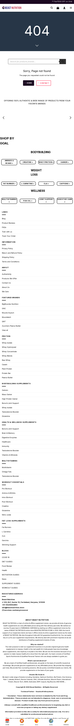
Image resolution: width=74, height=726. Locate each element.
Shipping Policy (8, 257)
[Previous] (3, 117)
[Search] (62, 61)
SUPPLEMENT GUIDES (11, 583)
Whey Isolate (7, 343)
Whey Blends (7, 356)
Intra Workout (7, 497)
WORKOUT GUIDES (10, 588)
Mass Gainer (7, 394)
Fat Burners (6, 527)
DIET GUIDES (7, 562)
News (4, 579)
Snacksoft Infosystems (44, 691)
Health (4, 570)
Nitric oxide (6, 515)
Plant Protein (7, 369)
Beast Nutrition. (36, 687)
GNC (4, 308)
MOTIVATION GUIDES (10, 575)
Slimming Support (9, 545)
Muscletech (6, 317)
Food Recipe (7, 566)
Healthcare (6, 442)
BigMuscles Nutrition (10, 304)
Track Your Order (9, 236)
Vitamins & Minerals (10, 455)
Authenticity (6, 274)
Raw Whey (6, 360)
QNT (4, 321)
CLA (3, 536)
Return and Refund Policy (12, 253)
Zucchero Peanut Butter (11, 326)
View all (5, 330)
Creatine (5, 506)
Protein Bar (6, 373)
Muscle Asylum (8, 313)
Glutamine (6, 416)
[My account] (64, 8)
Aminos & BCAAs (8, 493)
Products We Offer (9, 279)
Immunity (5, 446)
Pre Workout (7, 489)
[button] (52, 7)
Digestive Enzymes (9, 438)
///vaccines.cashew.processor (15, 610)
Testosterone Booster (10, 412)
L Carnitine (6, 532)
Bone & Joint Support (10, 403)
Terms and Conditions (10, 262)
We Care (5, 292)
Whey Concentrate (9, 352)
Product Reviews (8, 223)
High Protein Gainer (10, 399)
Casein (4, 365)
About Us (5, 287)
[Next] (70, 117)
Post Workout (7, 502)
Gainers (5, 390)
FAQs (4, 227)
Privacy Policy (7, 249)
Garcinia (5, 540)
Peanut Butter (7, 378)
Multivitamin (6, 467)
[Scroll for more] (37, 45)
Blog (3, 219)
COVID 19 (5, 557)
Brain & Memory (8, 433)
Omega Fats (6, 472)
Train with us (7, 232)
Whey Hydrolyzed (9, 347)
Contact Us (6, 283)
